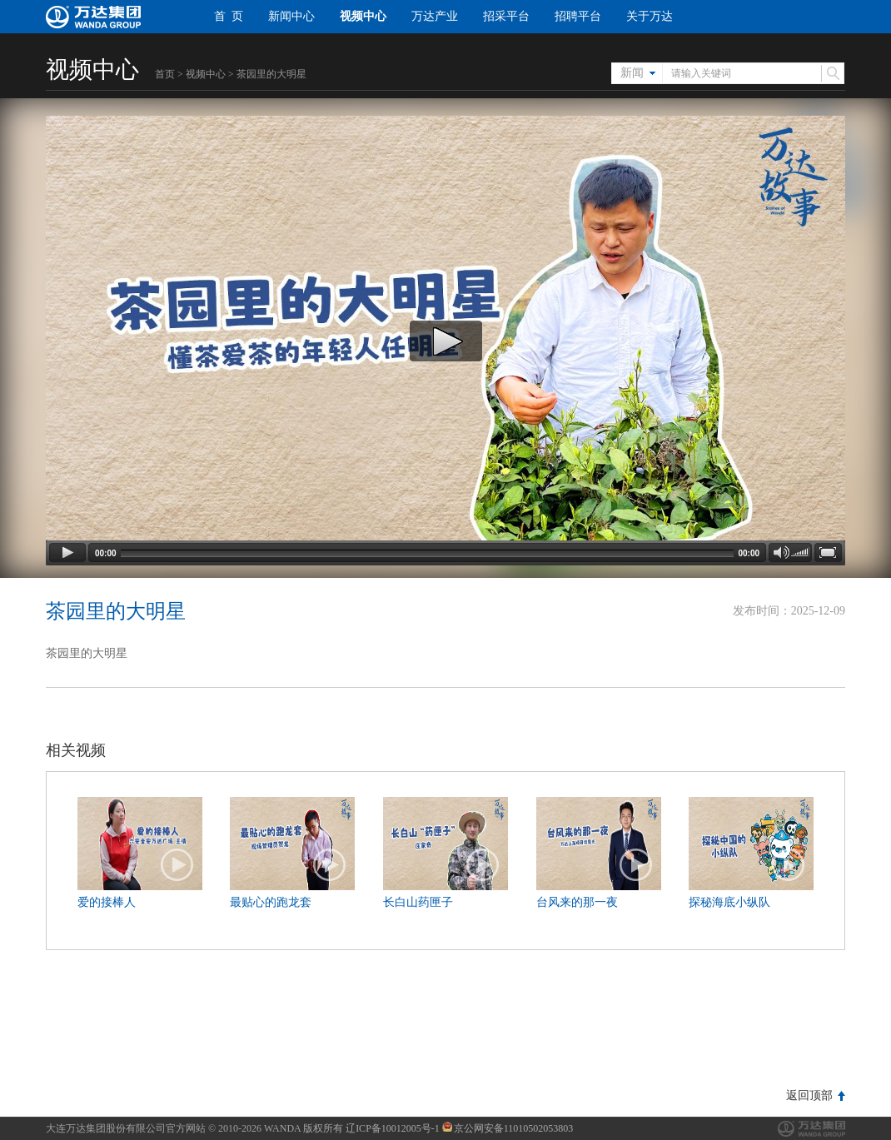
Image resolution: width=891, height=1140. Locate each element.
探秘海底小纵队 (729, 902)
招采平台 (506, 16)
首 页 (228, 16)
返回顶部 (809, 1095)
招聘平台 (578, 16)
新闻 (632, 73)
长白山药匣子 (418, 902)
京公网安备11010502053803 (508, 1128)
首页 (165, 74)
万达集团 (811, 1129)
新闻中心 (291, 16)
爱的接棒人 (106, 902)
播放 (177, 865)
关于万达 (649, 16)
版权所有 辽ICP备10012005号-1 (371, 1128)
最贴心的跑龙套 (270, 902)
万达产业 (434, 16)
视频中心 (363, 16)
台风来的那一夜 (577, 902)
